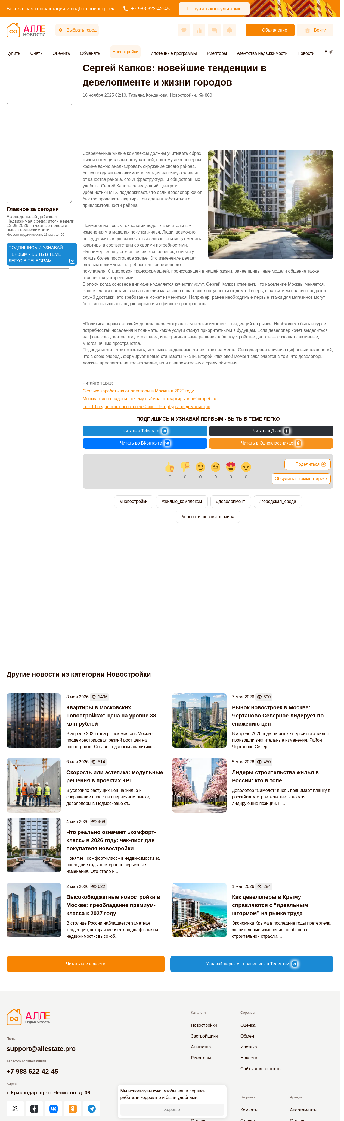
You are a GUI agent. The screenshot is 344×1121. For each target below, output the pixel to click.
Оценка (247, 1025)
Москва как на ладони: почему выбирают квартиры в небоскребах (149, 398)
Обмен (247, 1036)
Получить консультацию (214, 8)
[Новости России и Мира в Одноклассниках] (271, 443)
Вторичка (248, 1097)
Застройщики (204, 1036)
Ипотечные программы (174, 53)
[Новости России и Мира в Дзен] (271, 431)
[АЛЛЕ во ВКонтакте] (53, 1108)
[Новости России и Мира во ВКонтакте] (145, 443)
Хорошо (172, 1109)
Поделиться (311, 464)
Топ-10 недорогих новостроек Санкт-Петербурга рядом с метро (146, 406)
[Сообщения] (214, 30)
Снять (36, 53)
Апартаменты (303, 1110)
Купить (13, 53)
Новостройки (125, 51)
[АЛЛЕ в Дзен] (34, 1108)
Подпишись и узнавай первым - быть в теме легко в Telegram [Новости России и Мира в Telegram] (41, 254)
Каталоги (198, 1012)
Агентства (201, 1047)
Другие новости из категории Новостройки (79, 674)
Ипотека (248, 1047)
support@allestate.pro (41, 1048)
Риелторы (217, 53)
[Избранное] (184, 30)
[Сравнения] (199, 30)
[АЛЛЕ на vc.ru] (15, 1108)
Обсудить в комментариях (301, 478)
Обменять (90, 53)
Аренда (296, 1097)
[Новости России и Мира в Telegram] (145, 431)
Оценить (61, 53)
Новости (305, 53)
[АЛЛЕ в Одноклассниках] (72, 1108)
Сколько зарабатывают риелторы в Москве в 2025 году (138, 391)
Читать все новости (85, 964)
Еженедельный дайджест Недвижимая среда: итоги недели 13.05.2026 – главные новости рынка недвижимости (41, 226)
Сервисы (247, 1012)
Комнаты (249, 1110)
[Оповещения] (229, 30)
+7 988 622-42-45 (146, 8)
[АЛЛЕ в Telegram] (91, 1108)
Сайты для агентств (260, 1068)
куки (157, 1091)
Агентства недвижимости (262, 53)
